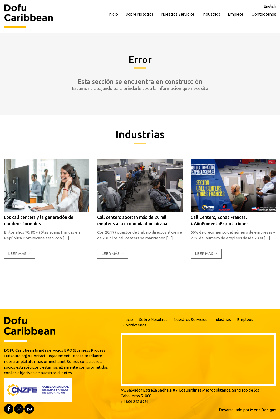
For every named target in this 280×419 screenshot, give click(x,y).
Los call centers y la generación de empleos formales (38, 220)
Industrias (211, 14)
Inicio (113, 14)
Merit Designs (263, 409)
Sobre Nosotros (140, 14)
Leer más (19, 253)
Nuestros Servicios (178, 14)
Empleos (236, 14)
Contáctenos (264, 14)
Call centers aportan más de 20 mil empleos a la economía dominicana (132, 220)
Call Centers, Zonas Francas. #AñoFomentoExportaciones (220, 220)
